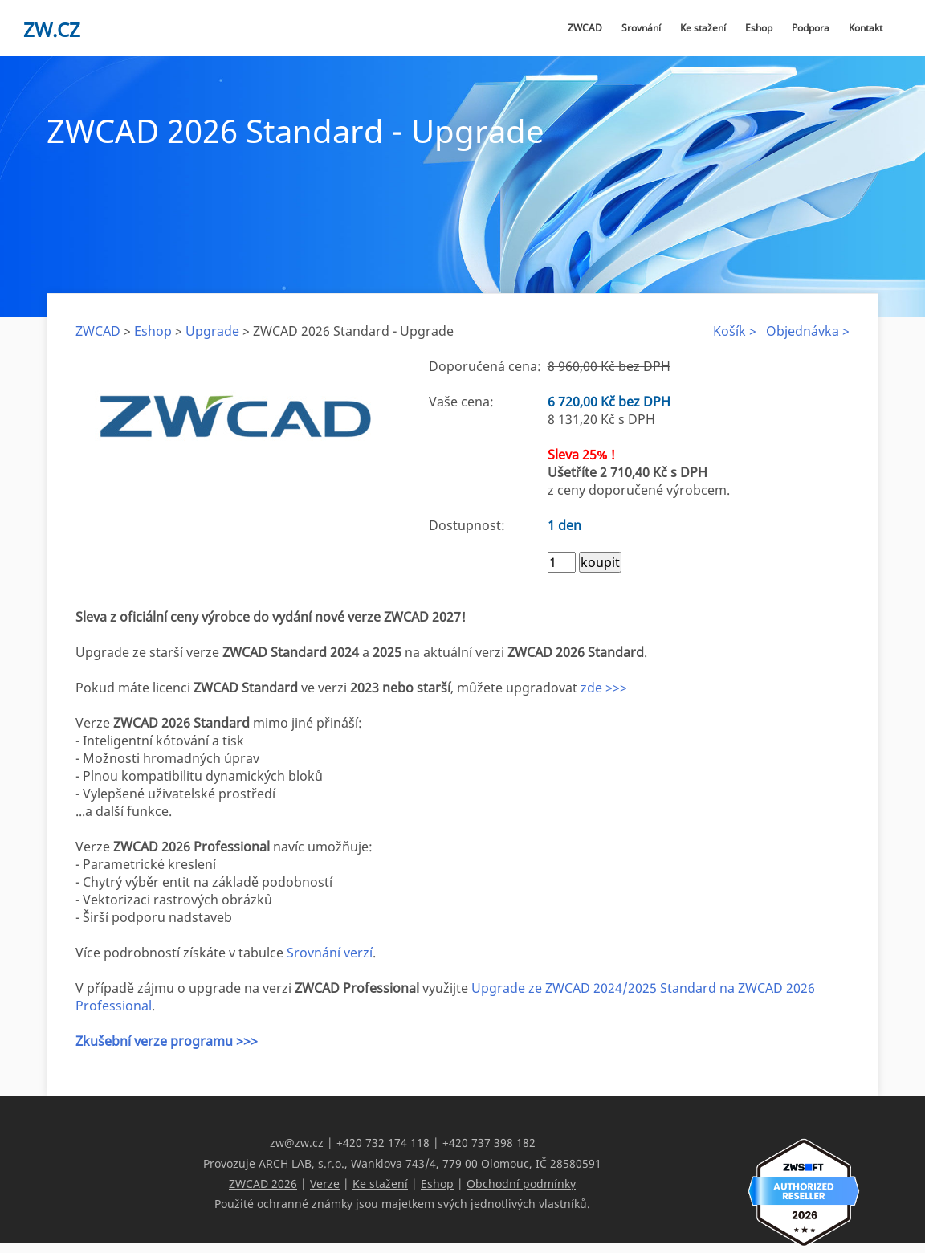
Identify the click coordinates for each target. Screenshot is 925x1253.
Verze (325, 1182)
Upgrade (212, 331)
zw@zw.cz (297, 1142)
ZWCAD (585, 28)
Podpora (810, 28)
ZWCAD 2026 (263, 1182)
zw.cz (51, 29)
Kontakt (865, 28)
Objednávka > (808, 331)
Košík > (734, 331)
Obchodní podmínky (521, 1182)
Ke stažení (703, 28)
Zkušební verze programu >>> (166, 1041)
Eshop (758, 28)
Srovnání (641, 28)
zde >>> (604, 687)
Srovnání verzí (330, 952)
